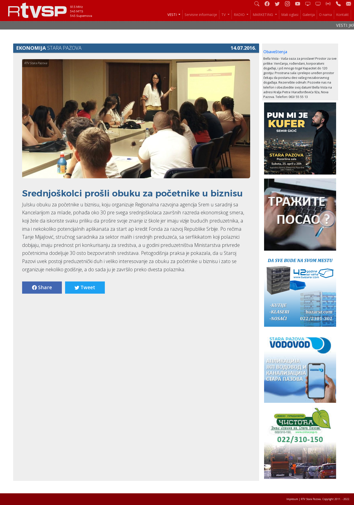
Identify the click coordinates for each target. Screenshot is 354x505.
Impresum (292, 499)
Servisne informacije (201, 14)
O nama (325, 14)
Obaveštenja (275, 51)
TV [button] (224, 14)
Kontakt (342, 14)
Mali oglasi (289, 14)
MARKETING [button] (263, 14)
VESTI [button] (172, 14)
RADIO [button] (240, 14)
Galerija (309, 14)
